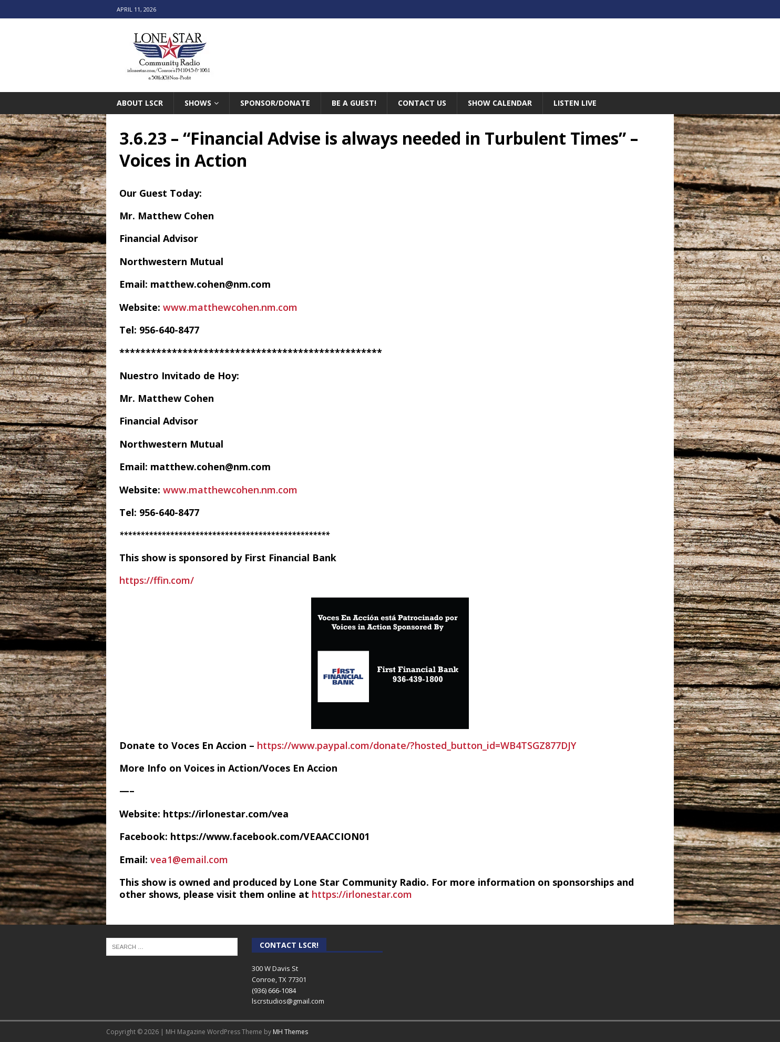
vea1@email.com (189, 859)
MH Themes (290, 1031)
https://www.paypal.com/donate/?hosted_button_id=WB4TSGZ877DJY (416, 745)
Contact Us (422, 103)
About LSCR (140, 103)
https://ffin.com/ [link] (156, 580)
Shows (197, 103)
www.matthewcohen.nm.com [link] (230, 307)
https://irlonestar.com (362, 894)
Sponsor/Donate (275, 103)
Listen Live (575, 103)
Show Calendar (500, 103)
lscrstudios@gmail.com (288, 1001)
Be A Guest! (354, 103)
